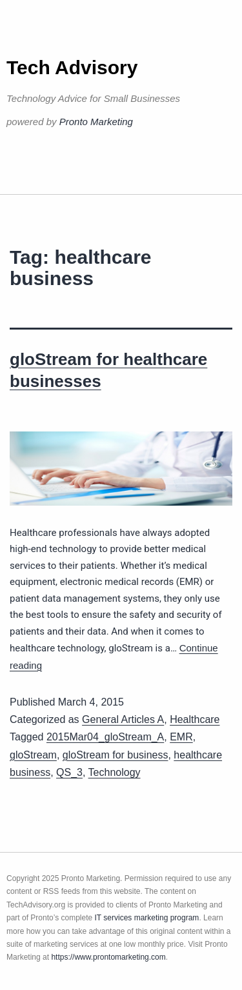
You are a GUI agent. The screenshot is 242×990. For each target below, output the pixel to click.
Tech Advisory (71, 67)
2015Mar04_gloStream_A (105, 736)
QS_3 (69, 772)
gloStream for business (115, 754)
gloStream (33, 754)
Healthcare (194, 719)
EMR (181, 736)
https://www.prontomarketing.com (108, 957)
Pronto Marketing (96, 121)
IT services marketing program (147, 917)
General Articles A (123, 719)
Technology (114, 772)
